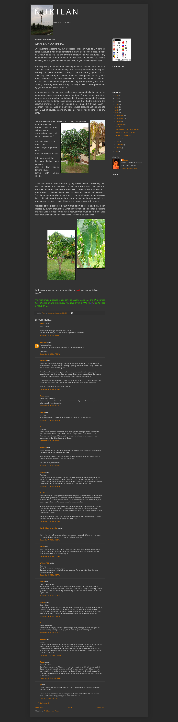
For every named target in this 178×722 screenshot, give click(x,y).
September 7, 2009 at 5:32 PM (50, 540)
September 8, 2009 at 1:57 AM (50, 556)
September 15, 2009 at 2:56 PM (50, 655)
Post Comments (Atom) (51, 711)
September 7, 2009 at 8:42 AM (50, 441)
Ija (41, 685)
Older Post (100, 707)
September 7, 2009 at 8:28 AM (50, 420)
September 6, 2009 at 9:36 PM (50, 389)
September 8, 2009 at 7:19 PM (50, 616)
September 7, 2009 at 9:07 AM (50, 521)
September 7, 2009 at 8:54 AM (50, 486)
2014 (117, 98)
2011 (117, 107)
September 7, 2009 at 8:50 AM (50, 465)
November (120, 118)
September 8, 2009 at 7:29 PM (50, 633)
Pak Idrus (43, 361)
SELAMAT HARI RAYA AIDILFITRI (127, 129)
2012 (117, 104)
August (119, 139)
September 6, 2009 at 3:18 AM (50, 336)
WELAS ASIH (44, 563)
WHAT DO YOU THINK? (124, 135)
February (120, 145)
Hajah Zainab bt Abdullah (49, 528)
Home (70, 707)
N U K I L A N (56, 12)
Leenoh (42, 324)
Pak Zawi (43, 639)
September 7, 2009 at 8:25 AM (50, 406)
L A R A (118, 127)
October (119, 121)
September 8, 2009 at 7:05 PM (50, 595)
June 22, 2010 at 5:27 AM (48, 699)
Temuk (42, 396)
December (120, 115)
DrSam (42, 547)
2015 (117, 95)
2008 (117, 151)
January (119, 148)
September (120, 124)
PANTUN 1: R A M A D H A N (125, 132)
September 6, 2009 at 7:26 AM (50, 354)
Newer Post (39, 707)
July (118, 142)
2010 (117, 110)
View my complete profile (129, 168)
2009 (117, 113)
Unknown (43, 342)
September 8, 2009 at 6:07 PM (50, 575)
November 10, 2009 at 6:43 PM (50, 678)
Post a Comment (43, 703)
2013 (117, 101)
